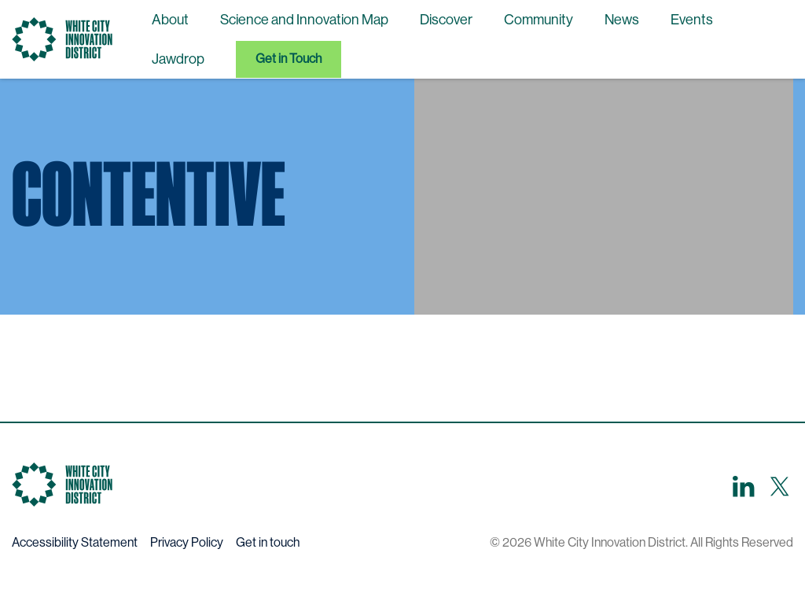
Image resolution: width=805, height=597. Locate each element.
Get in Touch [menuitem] (288, 58)
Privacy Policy (186, 542)
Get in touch (268, 542)
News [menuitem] (622, 20)
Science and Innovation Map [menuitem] (304, 20)
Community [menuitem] (538, 20)
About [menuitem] (170, 20)
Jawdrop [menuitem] (178, 59)
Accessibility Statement (75, 542)
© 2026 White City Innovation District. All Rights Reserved (641, 542)
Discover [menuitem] (446, 20)
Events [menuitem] (692, 20)
